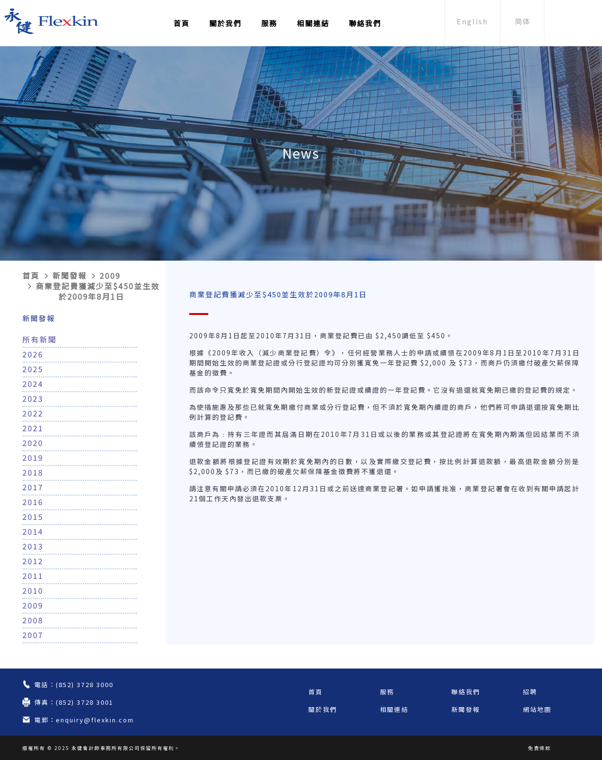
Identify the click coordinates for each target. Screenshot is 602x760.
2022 (32, 413)
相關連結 (313, 23)
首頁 (181, 23)
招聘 (530, 691)
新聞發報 (69, 275)
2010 (32, 590)
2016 (32, 501)
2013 (32, 546)
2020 (32, 442)
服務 (269, 23)
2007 (32, 634)
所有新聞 (39, 339)
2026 (32, 354)
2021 (32, 428)
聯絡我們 (365, 23)
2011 (32, 575)
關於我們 (225, 23)
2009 (110, 275)
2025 (32, 369)
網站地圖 (537, 709)
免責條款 (539, 747)
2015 (32, 516)
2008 (32, 620)
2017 (32, 487)
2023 (32, 398)
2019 (32, 457)
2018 (32, 472)
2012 (32, 561)
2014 (32, 531)
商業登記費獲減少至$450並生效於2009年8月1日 (98, 291)
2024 (32, 383)
